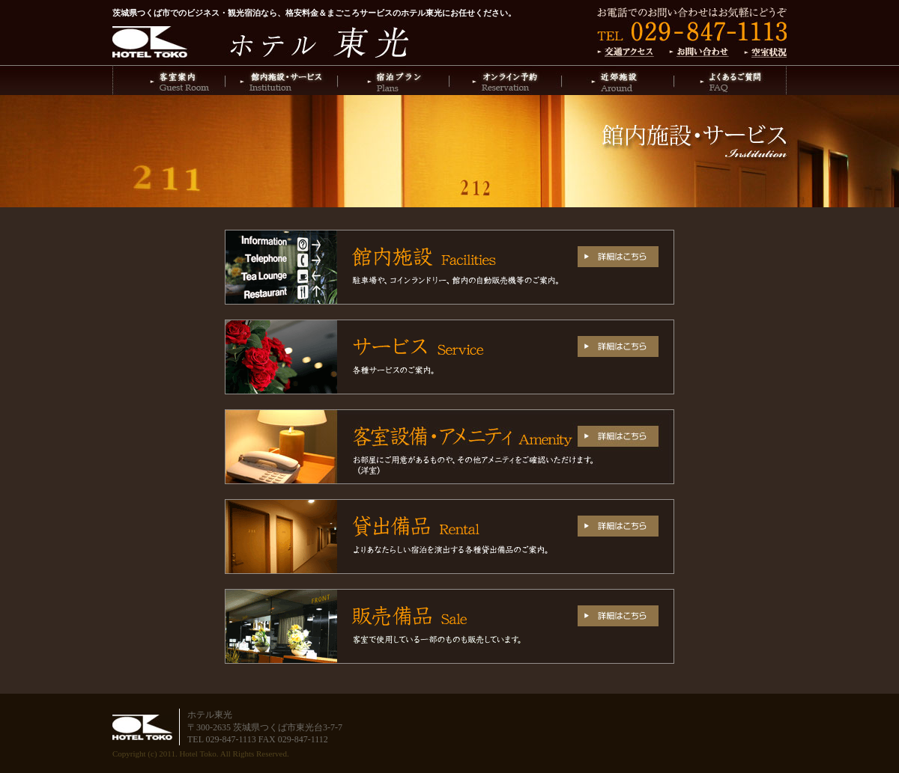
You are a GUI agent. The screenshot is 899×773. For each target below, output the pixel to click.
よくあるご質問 (730, 80)
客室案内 (168, 80)
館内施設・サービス (281, 80)
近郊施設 (618, 80)
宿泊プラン (393, 80)
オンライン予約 (506, 80)
